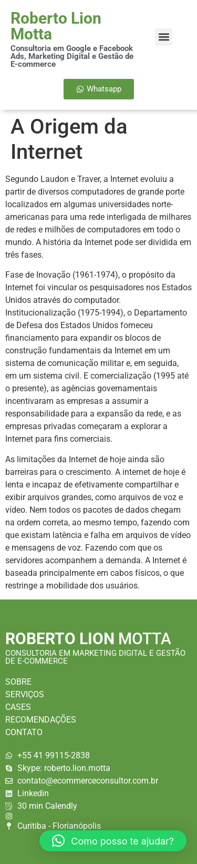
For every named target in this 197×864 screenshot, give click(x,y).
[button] (163, 37)
